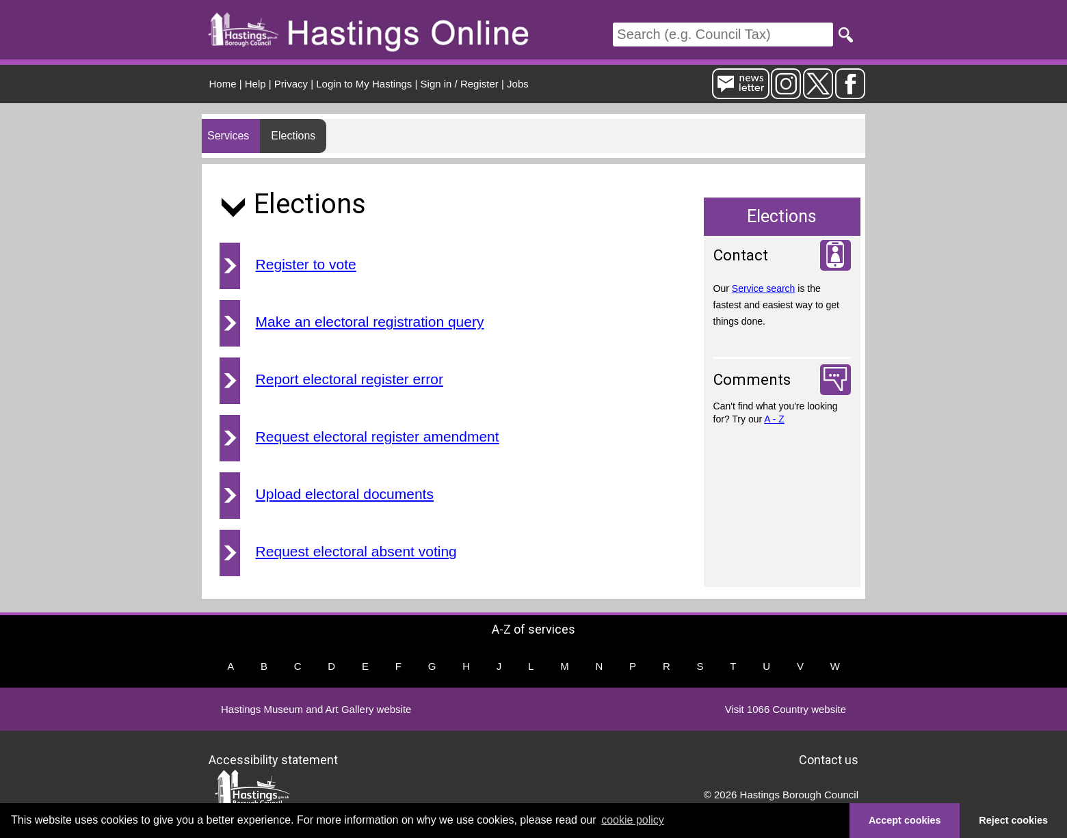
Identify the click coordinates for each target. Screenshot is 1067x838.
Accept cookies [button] (905, 820)
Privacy (291, 84)
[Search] (723, 34)
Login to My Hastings (364, 84)
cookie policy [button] (632, 820)
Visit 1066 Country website (785, 709)
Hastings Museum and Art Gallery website (316, 709)
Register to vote (306, 264)
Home (223, 84)
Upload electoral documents (345, 494)
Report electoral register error (349, 379)
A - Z (774, 419)
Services (228, 135)
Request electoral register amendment (377, 436)
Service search (763, 288)
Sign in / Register (460, 84)
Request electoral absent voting (356, 551)
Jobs (518, 84)
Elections (293, 135)
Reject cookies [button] (1013, 820)
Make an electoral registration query (370, 321)
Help (255, 84)
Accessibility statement (273, 759)
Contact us (828, 759)
